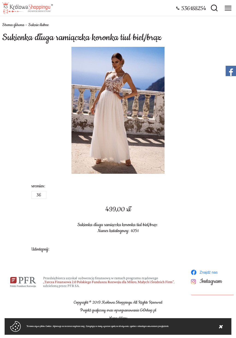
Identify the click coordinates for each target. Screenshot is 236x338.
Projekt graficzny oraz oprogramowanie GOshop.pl (118, 310)
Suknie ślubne (38, 25)
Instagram (211, 281)
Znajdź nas (209, 272)
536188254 (193, 8)
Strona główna (13, 25)
